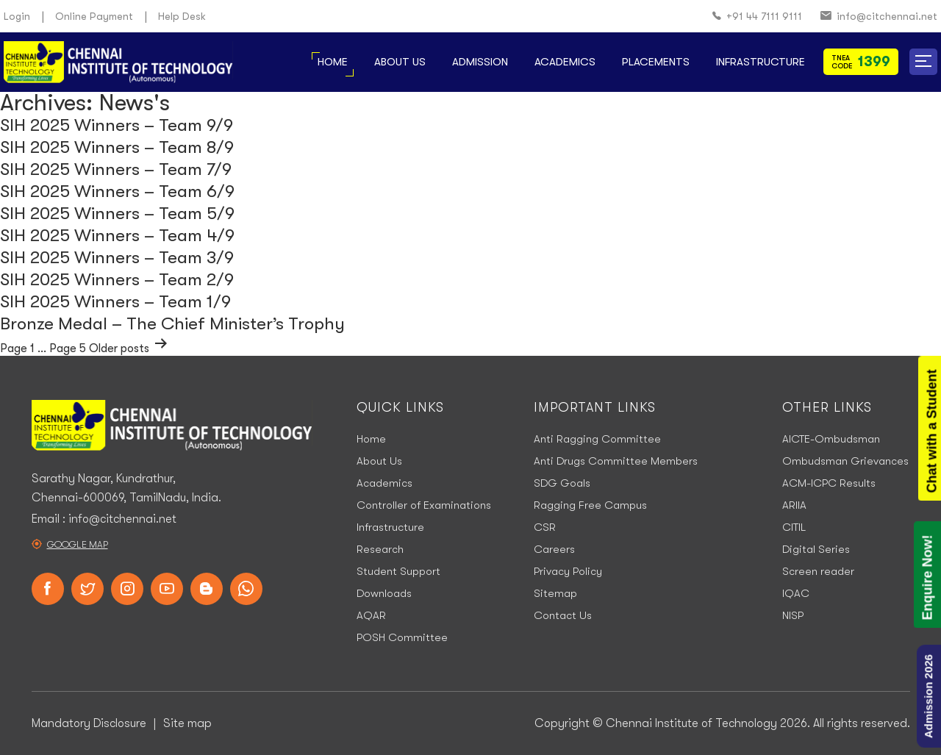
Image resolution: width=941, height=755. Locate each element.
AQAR (371, 615)
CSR (545, 527)
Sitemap (555, 593)
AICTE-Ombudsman (831, 439)
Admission (480, 61)
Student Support (398, 571)
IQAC (795, 593)
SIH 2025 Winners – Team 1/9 (115, 301)
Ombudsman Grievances (845, 461)
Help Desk (182, 16)
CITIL (794, 527)
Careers (554, 549)
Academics (564, 61)
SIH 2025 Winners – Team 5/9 (117, 213)
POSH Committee (402, 637)
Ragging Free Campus (590, 505)
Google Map (77, 544)
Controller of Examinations (424, 505)
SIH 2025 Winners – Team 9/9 (116, 125)
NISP (793, 615)
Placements (656, 61)
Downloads (384, 593)
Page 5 (67, 348)
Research (380, 549)
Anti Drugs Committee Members (616, 461)
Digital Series (816, 549)
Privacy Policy (568, 571)
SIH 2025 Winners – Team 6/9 (117, 191)
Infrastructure (760, 61)
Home (333, 61)
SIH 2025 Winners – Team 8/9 (117, 147)
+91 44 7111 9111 (757, 16)
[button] (923, 61)
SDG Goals (562, 483)
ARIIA (794, 505)
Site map (187, 723)
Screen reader (818, 571)
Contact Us (563, 615)
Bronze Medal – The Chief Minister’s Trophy (172, 323)
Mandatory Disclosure (89, 723)
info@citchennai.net (878, 16)
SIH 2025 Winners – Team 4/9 (117, 235)
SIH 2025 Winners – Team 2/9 (117, 279)
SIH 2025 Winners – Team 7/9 (116, 169)
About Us (400, 61)
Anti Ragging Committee (597, 439)
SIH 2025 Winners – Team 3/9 (117, 257)
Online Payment (94, 16)
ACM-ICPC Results (829, 483)
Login (17, 16)
